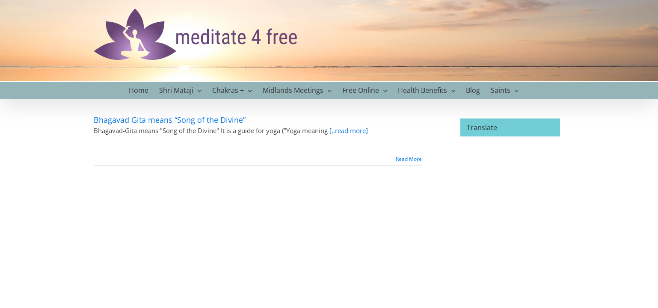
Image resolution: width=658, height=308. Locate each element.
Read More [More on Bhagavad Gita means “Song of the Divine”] (409, 159)
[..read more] (348, 130)
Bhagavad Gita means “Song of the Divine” (171, 120)
